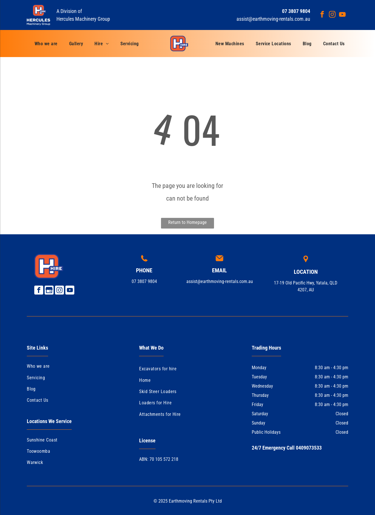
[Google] (49, 291)
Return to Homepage (187, 222)
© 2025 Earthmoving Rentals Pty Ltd (188, 501)
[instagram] (332, 15)
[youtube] (342, 15)
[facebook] (322, 15)
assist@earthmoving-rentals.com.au (273, 19)
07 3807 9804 (144, 281)
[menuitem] (46, 43)
